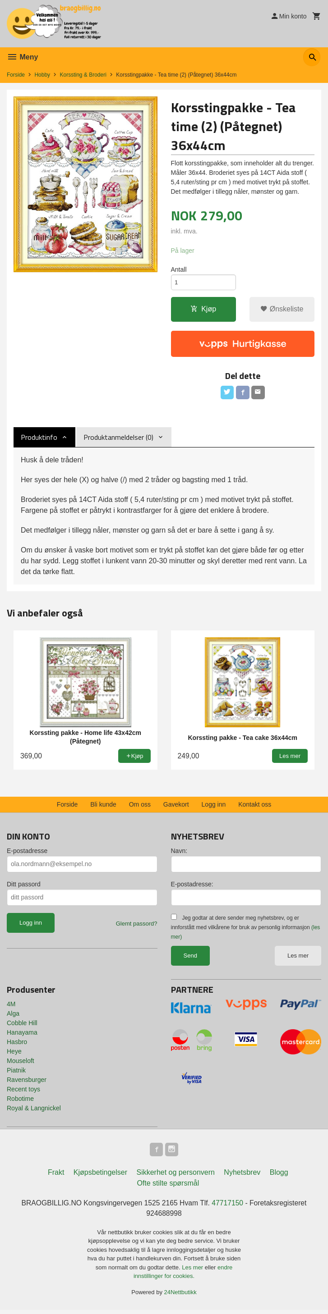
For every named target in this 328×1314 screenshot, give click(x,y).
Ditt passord (24, 886)
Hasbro (17, 1044)
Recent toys (23, 1091)
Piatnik (16, 1072)
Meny (22, 57)
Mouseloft (20, 1063)
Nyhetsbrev (242, 1176)
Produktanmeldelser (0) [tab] (118, 439)
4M (11, 1006)
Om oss (140, 806)
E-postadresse (27, 853)
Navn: (179, 853)
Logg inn (214, 806)
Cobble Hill (22, 1025)
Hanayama (22, 1034)
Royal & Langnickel (34, 1110)
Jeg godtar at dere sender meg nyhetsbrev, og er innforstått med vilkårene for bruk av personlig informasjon (245, 929)
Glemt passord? (136, 925)
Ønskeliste (281, 311)
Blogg (279, 1176)
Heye (14, 1053)
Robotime (20, 1100)
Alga (13, 1015)
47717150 (229, 1206)
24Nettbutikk (180, 1296)
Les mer (298, 957)
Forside (16, 75)
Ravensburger (26, 1082)
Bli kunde (103, 806)
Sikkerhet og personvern (175, 1176)
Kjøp (203, 311)
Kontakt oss (254, 806)
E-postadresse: (192, 886)
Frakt (56, 1176)
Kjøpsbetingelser (100, 1176)
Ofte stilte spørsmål (168, 1187)
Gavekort (176, 806)
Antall (179, 270)
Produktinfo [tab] (39, 439)
